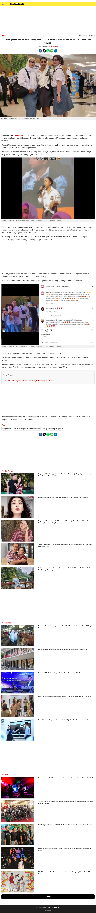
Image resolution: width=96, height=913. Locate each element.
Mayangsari (19, 135)
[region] (48, 20)
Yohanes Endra (42, 47)
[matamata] (17, 4)
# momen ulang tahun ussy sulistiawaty (27, 429)
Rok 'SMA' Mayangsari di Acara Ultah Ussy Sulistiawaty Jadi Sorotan (29, 381)
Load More (48, 897)
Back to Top (48, 910)
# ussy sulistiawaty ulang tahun (53, 429)
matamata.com (44, 907)
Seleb (3, 35)
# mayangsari (6, 429)
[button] (2, 4)
